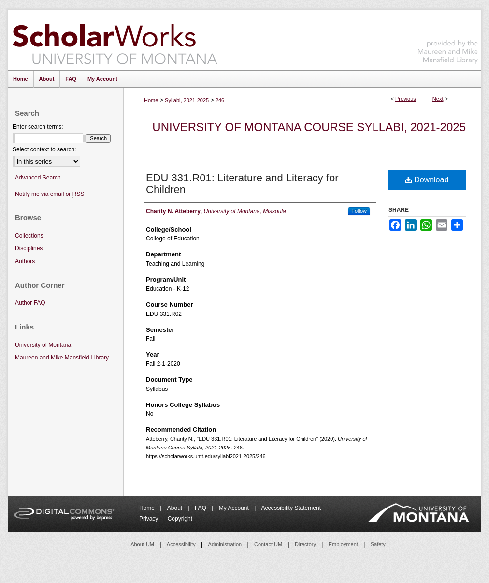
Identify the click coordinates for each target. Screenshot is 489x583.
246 (220, 100)
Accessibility (181, 544)
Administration (225, 544)
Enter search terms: (38, 126)
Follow (359, 211)
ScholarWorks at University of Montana (114, 40)
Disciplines (29, 248)
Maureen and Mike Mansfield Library (448, 38)
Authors (25, 261)
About (175, 508)
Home (151, 100)
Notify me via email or (49, 194)
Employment (343, 544)
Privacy (149, 518)
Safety (378, 544)
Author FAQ (30, 302)
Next (438, 99)
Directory (305, 544)
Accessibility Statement (291, 508)
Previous (405, 99)
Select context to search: (44, 149)
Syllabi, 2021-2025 (187, 100)
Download (427, 180)
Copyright (180, 518)
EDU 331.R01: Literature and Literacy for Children (242, 183)
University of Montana (43, 345)
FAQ (201, 508)
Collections (29, 235)
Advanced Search (38, 177)
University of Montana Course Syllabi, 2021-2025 (309, 127)
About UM (142, 544)
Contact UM (268, 544)
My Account (234, 508)
